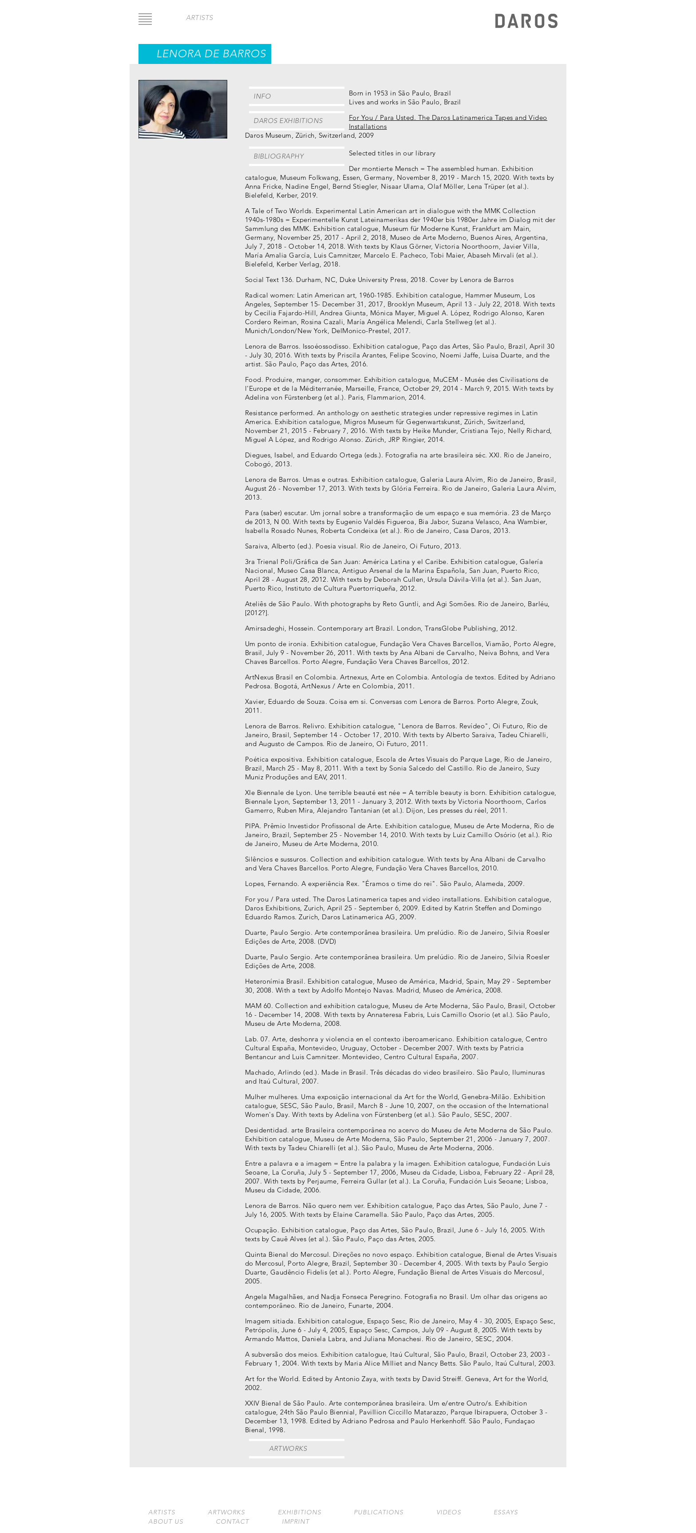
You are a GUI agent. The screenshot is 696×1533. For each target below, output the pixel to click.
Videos (448, 1512)
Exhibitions (299, 1512)
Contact (232, 1521)
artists (199, 17)
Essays (506, 1512)
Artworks (288, 1448)
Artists (161, 1512)
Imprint (295, 1521)
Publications (378, 1512)
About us (165, 1521)
